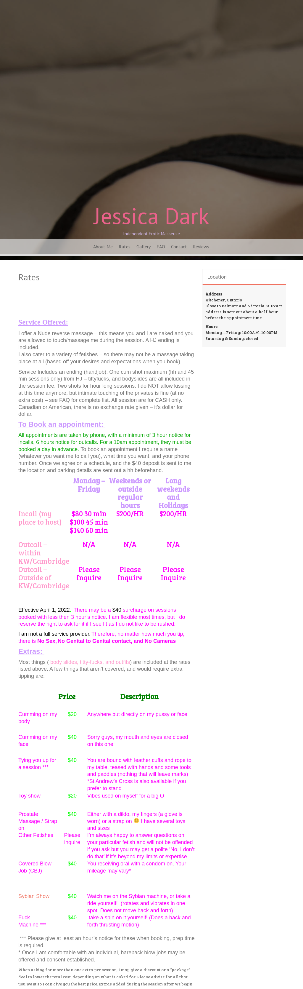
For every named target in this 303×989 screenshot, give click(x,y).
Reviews (201, 247)
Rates (124, 247)
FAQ (161, 247)
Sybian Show (33, 896)
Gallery (143, 247)
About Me (103, 247)
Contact (179, 247)
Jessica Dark (151, 215)
